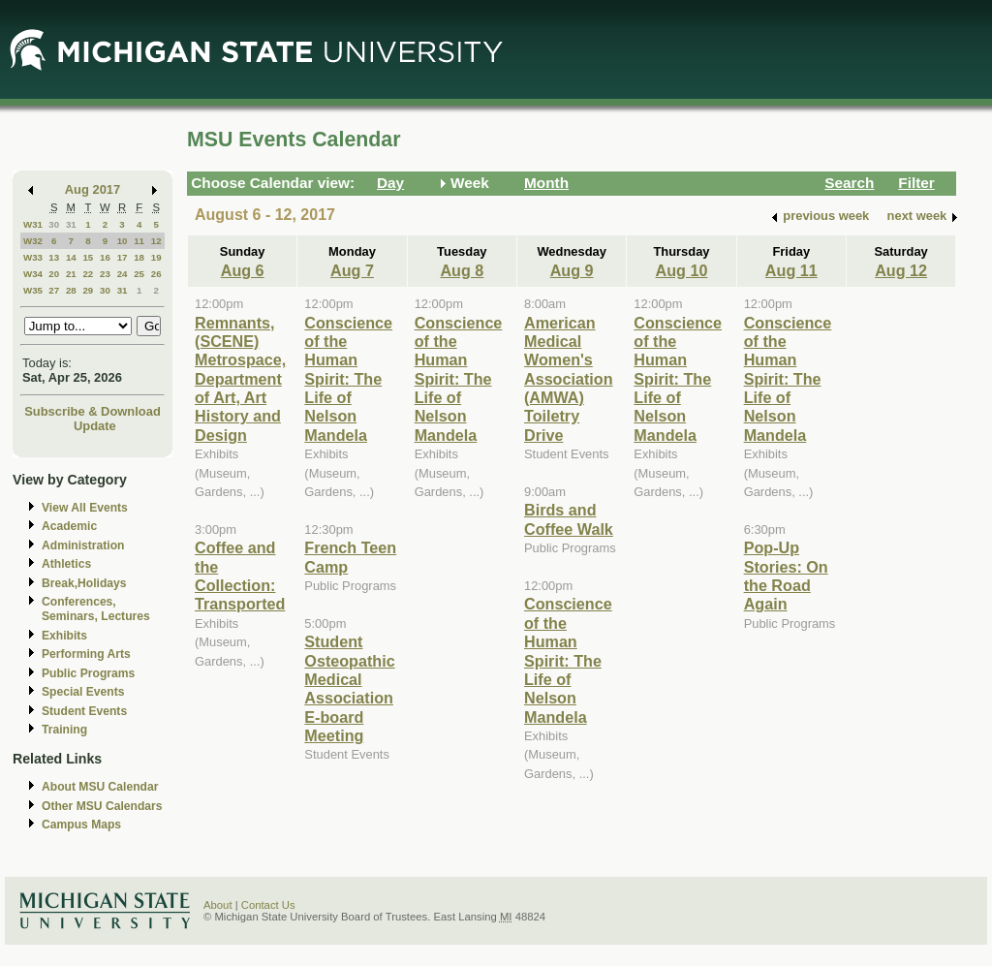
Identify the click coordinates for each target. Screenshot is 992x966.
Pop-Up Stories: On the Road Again (786, 575)
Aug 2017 (92, 189)
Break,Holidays (84, 583)
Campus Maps (81, 824)
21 (71, 273)
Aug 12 (901, 270)
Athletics (66, 564)
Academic (69, 526)
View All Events (85, 507)
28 (71, 290)
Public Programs (88, 673)
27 (53, 290)
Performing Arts (86, 654)
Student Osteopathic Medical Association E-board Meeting (349, 688)
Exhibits (64, 635)
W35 (33, 290)
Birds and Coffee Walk (568, 519)
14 (71, 257)
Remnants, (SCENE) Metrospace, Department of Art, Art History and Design (240, 379)
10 (122, 240)
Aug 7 (352, 270)
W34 (33, 273)
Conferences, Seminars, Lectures (96, 609)
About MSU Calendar (100, 787)
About (217, 905)
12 (156, 240)
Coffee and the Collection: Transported (240, 575)
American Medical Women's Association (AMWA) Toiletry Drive (568, 379)
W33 (33, 257)
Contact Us (268, 905)
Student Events (84, 711)
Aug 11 (791, 270)
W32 (33, 240)
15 (87, 257)
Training (64, 729)
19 (156, 257)
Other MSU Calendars (102, 806)
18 (139, 257)
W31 (33, 224)
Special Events (83, 692)
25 (139, 273)
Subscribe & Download (92, 411)
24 (122, 273)
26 (156, 273)
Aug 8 (461, 270)
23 (105, 273)
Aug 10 (682, 270)
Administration (83, 545)
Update (95, 426)
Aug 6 (242, 270)
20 (53, 273)
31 (71, 224)
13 (53, 257)
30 (53, 224)
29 (87, 290)
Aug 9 (572, 270)
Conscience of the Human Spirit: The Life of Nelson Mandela (348, 379)
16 (105, 257)
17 (122, 257)
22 (87, 273)
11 (139, 240)
